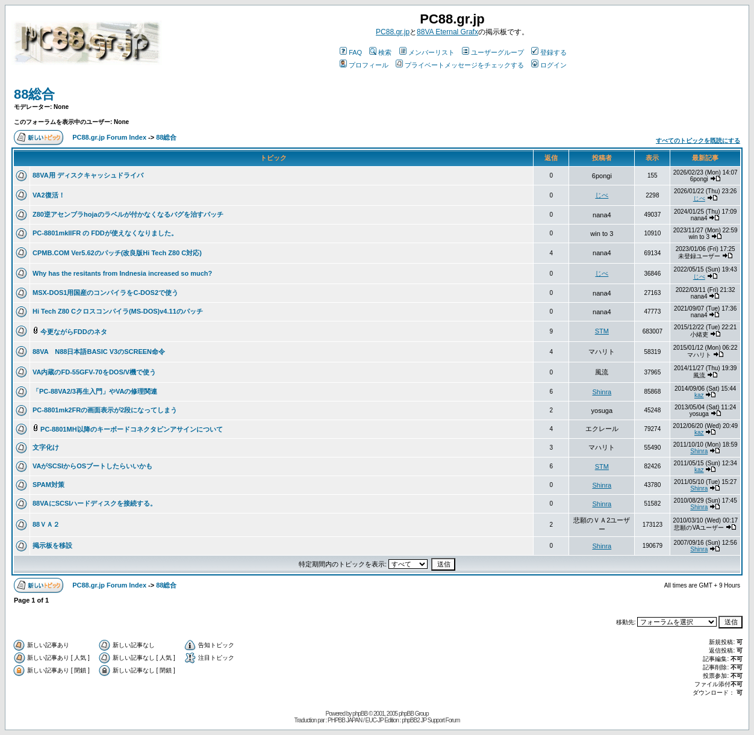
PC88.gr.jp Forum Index (109, 137)
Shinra (601, 391)
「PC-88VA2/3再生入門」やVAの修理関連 (95, 391)
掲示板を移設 (52, 545)
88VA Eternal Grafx (447, 32)
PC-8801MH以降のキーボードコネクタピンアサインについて (131, 429)
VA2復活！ (49, 195)
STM (602, 331)
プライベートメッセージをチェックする (460, 65)
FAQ (351, 52)
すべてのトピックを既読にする (698, 140)
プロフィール (364, 65)
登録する (549, 52)
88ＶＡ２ (46, 524)
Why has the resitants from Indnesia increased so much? (122, 273)
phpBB (359, 713)
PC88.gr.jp (393, 32)
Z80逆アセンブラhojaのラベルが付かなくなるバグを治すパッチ (128, 214)
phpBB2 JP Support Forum (431, 720)
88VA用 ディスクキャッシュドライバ (88, 175)
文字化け (46, 447)
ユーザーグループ (493, 52)
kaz (699, 395)
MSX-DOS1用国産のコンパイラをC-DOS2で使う (105, 292)
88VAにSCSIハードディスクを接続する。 (95, 503)
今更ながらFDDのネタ (73, 331)
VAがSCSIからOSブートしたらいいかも (92, 466)
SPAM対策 (48, 484)
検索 (380, 52)
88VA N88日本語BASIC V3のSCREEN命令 (99, 351)
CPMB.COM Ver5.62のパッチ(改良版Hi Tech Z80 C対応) (117, 252)
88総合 (34, 94)
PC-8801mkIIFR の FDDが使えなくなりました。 (105, 233)
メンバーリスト (427, 52)
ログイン (549, 65)
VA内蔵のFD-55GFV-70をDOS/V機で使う (94, 372)
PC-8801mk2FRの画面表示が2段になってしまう (105, 410)
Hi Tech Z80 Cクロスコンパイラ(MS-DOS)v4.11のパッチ (118, 311)
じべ (601, 195)
